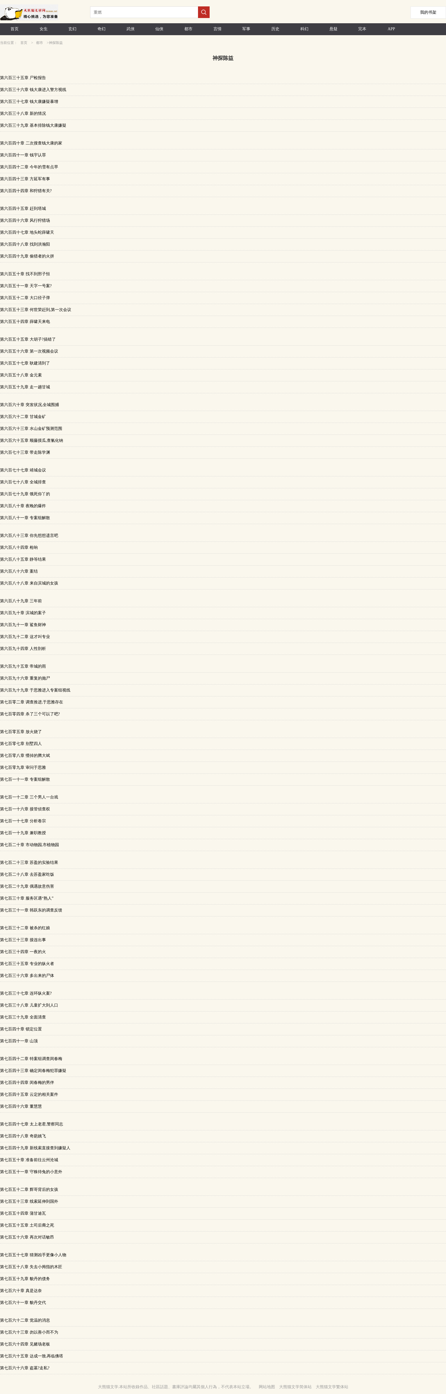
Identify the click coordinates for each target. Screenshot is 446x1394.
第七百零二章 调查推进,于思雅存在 (31, 702)
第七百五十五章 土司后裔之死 (27, 1225)
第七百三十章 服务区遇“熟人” (26, 898)
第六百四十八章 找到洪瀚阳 (25, 244)
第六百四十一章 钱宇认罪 (23, 155)
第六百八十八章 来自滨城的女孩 (29, 583)
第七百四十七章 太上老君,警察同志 (31, 1124)
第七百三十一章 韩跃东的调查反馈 (31, 910)
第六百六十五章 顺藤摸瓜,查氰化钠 (31, 440)
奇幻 (101, 29)
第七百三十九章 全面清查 (23, 1017)
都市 (188, 29)
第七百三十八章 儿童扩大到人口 (29, 1005)
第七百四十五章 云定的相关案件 (29, 1094)
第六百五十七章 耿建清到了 (25, 363)
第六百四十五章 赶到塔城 (23, 208)
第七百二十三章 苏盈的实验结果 (29, 862)
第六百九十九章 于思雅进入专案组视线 (35, 690)
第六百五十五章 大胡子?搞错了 (28, 339)
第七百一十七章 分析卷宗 (23, 821)
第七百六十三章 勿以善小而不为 (29, 1332)
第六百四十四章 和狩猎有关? (26, 191)
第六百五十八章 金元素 (21, 375)
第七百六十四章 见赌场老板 (25, 1344)
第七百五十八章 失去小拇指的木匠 (31, 1267)
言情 (217, 29)
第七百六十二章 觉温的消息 (25, 1320)
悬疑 (333, 29)
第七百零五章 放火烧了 (21, 732)
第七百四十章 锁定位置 (21, 1029)
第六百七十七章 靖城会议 (23, 470)
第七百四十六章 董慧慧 (21, 1106)
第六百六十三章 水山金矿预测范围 (31, 428)
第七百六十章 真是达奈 (21, 1290)
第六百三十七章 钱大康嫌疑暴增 (29, 101)
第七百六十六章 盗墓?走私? (24, 1368)
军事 (246, 29)
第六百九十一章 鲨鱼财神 (23, 625)
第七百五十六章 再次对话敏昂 (27, 1237)
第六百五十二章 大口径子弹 (25, 298)
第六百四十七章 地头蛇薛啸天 (27, 232)
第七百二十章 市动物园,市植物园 (29, 845)
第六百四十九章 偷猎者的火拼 (27, 256)
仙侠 (159, 29)
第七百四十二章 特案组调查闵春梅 (31, 1059)
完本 (362, 29)
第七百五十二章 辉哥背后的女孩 (29, 1189)
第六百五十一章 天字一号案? (26, 286)
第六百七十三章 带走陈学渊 (25, 452)
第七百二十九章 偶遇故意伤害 (27, 886)
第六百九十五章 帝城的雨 (23, 666)
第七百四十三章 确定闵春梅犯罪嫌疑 (33, 1070)
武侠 (130, 29)
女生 (44, 29)
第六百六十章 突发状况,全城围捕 (29, 405)
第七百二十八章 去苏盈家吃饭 (27, 874)
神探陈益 (56, 43)
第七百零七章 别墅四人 (21, 743)
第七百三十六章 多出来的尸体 (27, 975)
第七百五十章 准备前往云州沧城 (29, 1160)
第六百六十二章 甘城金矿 (23, 416)
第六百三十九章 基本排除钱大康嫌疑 (33, 125)
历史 (275, 29)
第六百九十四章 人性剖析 (23, 648)
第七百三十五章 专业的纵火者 (27, 963)
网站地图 (267, 1387)
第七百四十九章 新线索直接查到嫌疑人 (35, 1148)
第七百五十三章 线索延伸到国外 (29, 1201)
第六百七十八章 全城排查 (23, 482)
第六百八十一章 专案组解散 (25, 518)
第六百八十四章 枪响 (19, 547)
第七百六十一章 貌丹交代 (23, 1302)
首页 (14, 29)
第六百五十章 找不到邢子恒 (25, 274)
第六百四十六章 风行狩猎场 (25, 220)
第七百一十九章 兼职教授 (23, 833)
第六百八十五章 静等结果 (23, 559)
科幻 (304, 29)
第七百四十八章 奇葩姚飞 (23, 1136)
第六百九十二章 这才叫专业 (25, 637)
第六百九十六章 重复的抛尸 (25, 678)
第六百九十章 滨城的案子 (23, 613)
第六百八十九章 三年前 (21, 601)
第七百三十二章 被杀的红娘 (25, 928)
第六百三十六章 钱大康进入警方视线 (33, 89)
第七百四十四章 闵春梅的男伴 (27, 1082)
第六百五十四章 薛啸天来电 (25, 321)
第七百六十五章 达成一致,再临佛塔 (31, 1356)
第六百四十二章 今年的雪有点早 (29, 167)
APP (391, 29)
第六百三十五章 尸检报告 (23, 78)
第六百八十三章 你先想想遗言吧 (29, 535)
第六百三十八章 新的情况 (23, 113)
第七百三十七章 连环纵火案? (26, 993)
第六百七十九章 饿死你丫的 (25, 494)
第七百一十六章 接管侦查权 (25, 809)
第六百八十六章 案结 (19, 571)
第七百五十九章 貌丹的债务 (25, 1279)
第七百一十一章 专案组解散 (25, 779)
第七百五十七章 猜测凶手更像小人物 (33, 1255)
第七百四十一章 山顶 (19, 1041)
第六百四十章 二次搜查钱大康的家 (31, 143)
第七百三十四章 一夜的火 (23, 952)
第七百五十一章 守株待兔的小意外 (31, 1172)
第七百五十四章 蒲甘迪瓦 (23, 1213)
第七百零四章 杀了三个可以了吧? (30, 714)
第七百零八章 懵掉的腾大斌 (25, 755)
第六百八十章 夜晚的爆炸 (23, 506)
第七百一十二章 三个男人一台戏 (29, 797)
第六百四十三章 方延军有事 (25, 179)
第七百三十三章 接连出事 (23, 940)
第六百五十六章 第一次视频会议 (29, 351)
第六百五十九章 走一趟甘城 (25, 387)
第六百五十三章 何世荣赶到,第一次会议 (35, 310)
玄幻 (72, 29)
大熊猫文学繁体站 (332, 1387)
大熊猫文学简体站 (295, 1387)
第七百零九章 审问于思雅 (23, 767)
